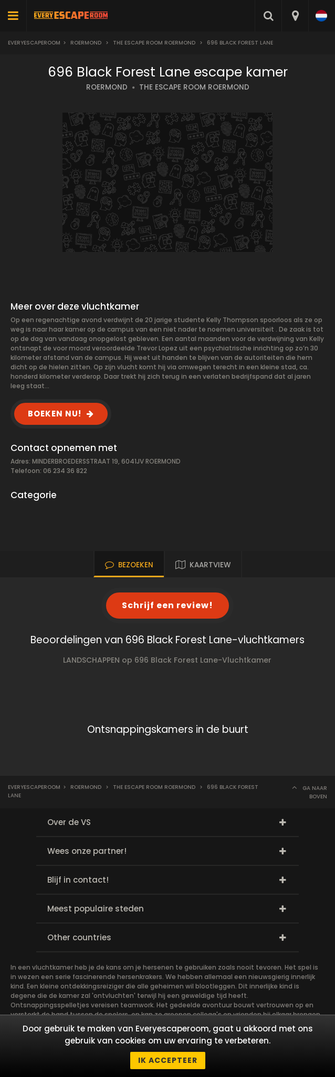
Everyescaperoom (34, 43)
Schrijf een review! (167, 605)
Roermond (85, 43)
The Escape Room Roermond (154, 43)
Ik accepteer (167, 1060)
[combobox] (294, 15)
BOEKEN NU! (54, 413)
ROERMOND (107, 87)
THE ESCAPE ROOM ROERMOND (194, 87)
